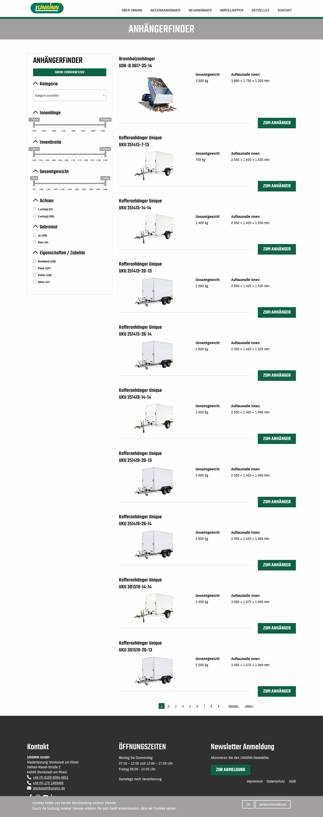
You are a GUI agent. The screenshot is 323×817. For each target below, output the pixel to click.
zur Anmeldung (230, 769)
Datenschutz (276, 781)
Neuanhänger (200, 10)
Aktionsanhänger (165, 10)
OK (248, 804)
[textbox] (69, 95)
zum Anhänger (277, 122)
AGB (292, 781)
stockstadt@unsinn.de (49, 788)
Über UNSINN (132, 10)
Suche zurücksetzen (69, 72)
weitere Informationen (272, 804)
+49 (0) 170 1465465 (48, 782)
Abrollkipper (231, 10)
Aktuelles (261, 10)
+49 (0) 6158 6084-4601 (50, 777)
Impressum (255, 781)
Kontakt (285, 10)
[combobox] (69, 95)
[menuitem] (132, 10)
